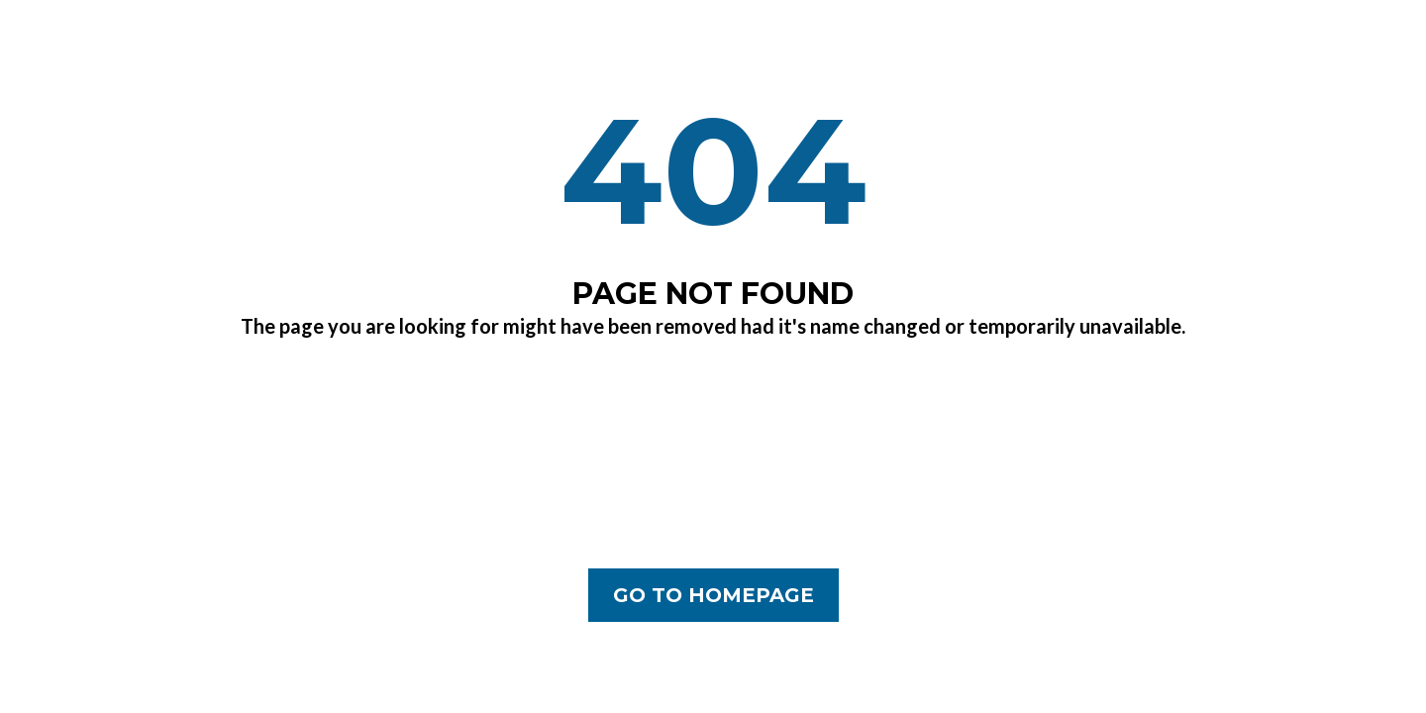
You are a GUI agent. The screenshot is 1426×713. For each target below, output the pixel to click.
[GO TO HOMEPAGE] (713, 595)
